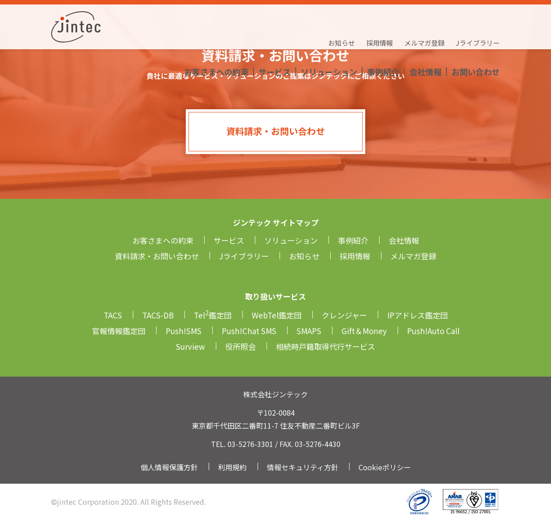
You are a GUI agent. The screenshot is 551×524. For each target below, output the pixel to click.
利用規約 (232, 467)
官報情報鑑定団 (118, 330)
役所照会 (240, 346)
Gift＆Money (364, 330)
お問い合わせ (475, 33)
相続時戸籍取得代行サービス (325, 346)
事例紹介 (383, 33)
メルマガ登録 (424, 16)
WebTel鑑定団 (277, 315)
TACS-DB (158, 315)
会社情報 (425, 33)
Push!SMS (183, 330)
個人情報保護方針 (169, 467)
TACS (113, 315)
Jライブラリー (478, 16)
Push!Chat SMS (249, 330)
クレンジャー (344, 315)
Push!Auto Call (433, 330)
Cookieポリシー (385, 467)
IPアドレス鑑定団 (417, 315)
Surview (190, 346)
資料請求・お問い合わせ (275, 131)
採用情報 (379, 16)
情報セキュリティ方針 (302, 467)
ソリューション (329, 33)
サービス (274, 33)
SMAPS (309, 330)
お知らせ (341, 16)
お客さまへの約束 (216, 33)
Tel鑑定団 (213, 315)
